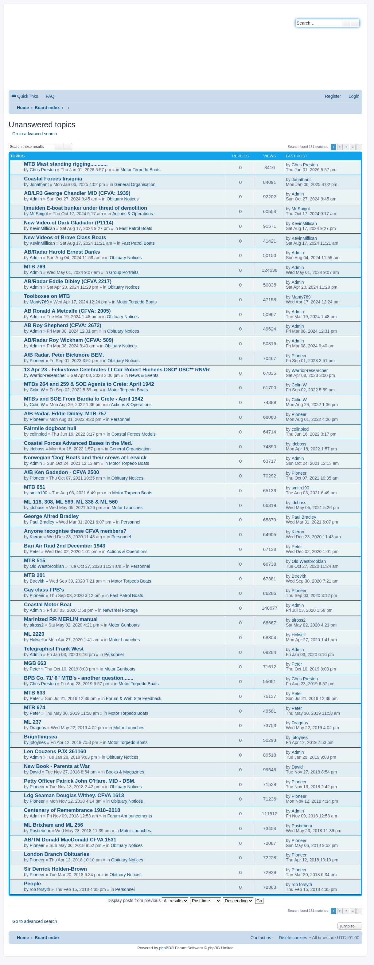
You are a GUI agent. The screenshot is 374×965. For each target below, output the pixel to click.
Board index (47, 107)
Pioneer (37, 360)
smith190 (38, 492)
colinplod (38, 434)
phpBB (165, 948)
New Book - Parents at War (57, 766)
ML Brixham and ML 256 (53, 825)
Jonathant (39, 184)
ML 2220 (34, 634)
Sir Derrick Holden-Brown (55, 869)
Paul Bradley (42, 522)
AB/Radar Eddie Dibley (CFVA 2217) (67, 281)
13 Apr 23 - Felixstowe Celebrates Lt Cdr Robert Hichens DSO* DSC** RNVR (117, 370)
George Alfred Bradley (51, 516)
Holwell (37, 639)
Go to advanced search (34, 133)
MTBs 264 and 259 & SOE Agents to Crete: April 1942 (89, 384)
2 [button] (340, 147)
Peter (35, 551)
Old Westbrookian (47, 566)
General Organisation (134, 184)
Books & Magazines (125, 771)
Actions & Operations (132, 213)
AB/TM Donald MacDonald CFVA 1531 (70, 840)
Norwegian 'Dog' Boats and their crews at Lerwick (85, 458)
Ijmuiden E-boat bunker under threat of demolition (85, 208)
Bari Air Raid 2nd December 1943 (64, 546)
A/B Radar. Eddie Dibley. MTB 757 (65, 414)
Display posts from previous (147, 900)
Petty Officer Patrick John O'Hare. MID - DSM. (79, 781)
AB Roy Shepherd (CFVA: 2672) (62, 325)
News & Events (143, 375)
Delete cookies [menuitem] (293, 937)
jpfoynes (38, 742)
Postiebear (40, 830)
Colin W (37, 389)
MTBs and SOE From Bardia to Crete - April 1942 (83, 399)
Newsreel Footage (120, 610)
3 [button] (346, 147)
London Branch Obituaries (56, 854)
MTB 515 (34, 561)
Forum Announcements (129, 815)
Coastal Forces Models (133, 434)
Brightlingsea (40, 737)
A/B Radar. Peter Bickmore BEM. (64, 355)
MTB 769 (34, 267)
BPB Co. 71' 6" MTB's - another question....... (78, 678)
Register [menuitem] (333, 96)
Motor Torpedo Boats (140, 169)
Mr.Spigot (39, 213)
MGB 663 (35, 663)
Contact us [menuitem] (261, 937)
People (32, 884)
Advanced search (355, 23)
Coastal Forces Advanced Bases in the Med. (78, 443)
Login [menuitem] (354, 96)
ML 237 (32, 722)
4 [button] (353, 147)
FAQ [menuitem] (50, 96)
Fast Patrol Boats (135, 228)
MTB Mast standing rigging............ (66, 164)
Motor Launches (126, 507)
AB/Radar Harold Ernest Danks (62, 252)
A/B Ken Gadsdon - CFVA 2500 (61, 472)
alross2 (37, 625)
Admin (36, 198)
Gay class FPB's (44, 590)
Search (346, 23)
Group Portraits (123, 272)
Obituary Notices (122, 198)
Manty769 (39, 301)
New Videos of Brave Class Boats (65, 237)
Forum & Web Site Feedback (134, 698)
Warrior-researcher (48, 375)
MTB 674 (34, 707)
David (35, 771)
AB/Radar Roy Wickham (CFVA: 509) (68, 340)
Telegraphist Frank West (54, 649)
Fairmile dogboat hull (50, 428)
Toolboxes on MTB (47, 296)
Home (23, 107)
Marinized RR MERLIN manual (61, 619)
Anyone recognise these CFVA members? (75, 531)
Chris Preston (43, 169)
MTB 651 (34, 487)
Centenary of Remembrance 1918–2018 (72, 810)
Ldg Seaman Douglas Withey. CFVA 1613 (74, 795)
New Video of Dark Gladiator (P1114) (68, 223)
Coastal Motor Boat (48, 604)
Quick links (27, 96)
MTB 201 (34, 575)
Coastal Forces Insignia (53, 179)
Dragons (38, 727)
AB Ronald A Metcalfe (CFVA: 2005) (67, 311)
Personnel (120, 419)
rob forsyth (40, 889)
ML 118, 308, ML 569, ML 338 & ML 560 (71, 502)
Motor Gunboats (123, 625)
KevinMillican (42, 228)
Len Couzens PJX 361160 (55, 751)
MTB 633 (34, 693)
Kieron (36, 536)
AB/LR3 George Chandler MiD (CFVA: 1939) (77, 193)
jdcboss (37, 448)
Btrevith (37, 581)
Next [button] (359, 147)
